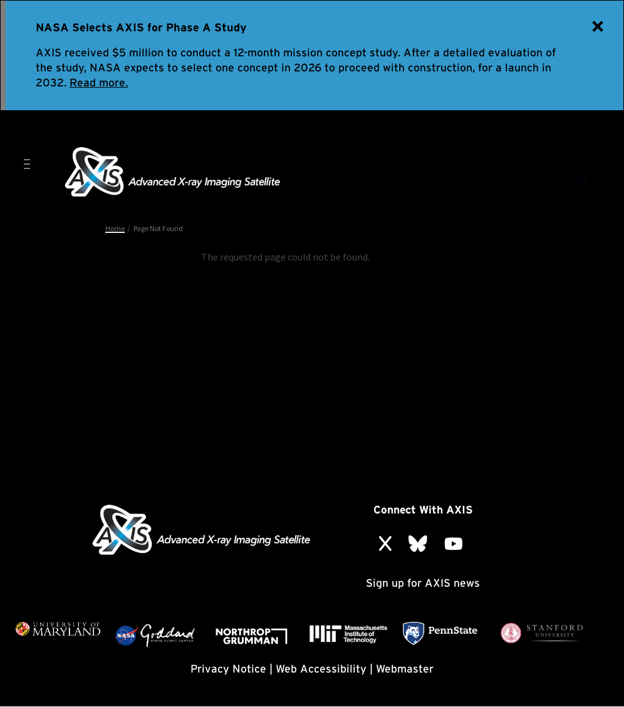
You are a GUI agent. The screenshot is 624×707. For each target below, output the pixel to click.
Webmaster (405, 668)
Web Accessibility (321, 668)
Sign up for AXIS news (423, 582)
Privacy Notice (228, 668)
